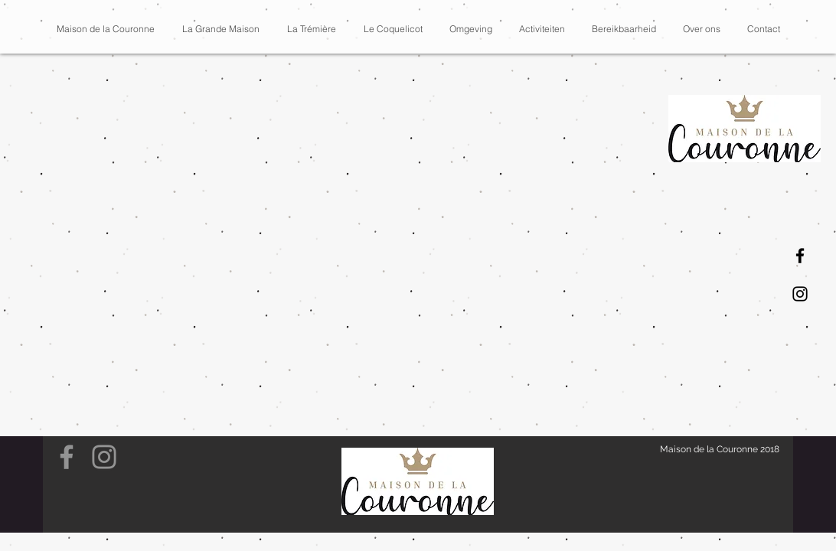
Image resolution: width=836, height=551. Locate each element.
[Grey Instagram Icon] (104, 457)
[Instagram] (800, 294)
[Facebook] (800, 256)
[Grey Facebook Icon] (67, 457)
